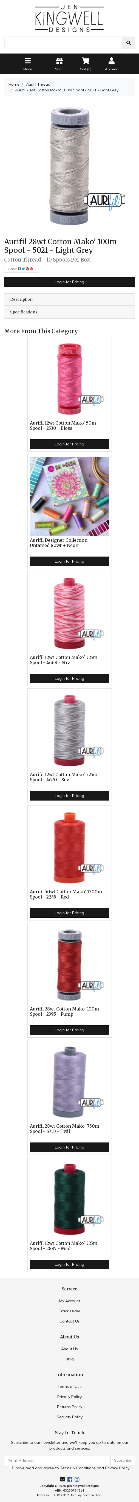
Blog (70, 1359)
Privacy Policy (69, 1396)
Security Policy (70, 1416)
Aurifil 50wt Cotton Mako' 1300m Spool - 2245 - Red (66, 894)
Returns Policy (69, 1406)
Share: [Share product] (20, 269)
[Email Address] (57, 1460)
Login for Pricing (69, 281)
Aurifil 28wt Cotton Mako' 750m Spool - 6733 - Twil (64, 1129)
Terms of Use (70, 1386)
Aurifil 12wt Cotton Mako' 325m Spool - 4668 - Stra (63, 660)
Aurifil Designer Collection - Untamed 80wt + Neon (60, 543)
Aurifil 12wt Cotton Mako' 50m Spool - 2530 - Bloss (63, 425)
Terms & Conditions (78, 1467)
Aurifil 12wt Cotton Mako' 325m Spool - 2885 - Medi (63, 1246)
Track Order (69, 1311)
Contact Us (69, 1321)
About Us (69, 1348)
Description (21, 299)
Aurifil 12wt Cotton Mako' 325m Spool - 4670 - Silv (63, 777)
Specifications (23, 312)
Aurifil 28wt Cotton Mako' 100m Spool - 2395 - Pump (64, 1011)
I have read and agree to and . (69, 1467)
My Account (69, 1300)
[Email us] (62, 1479)
